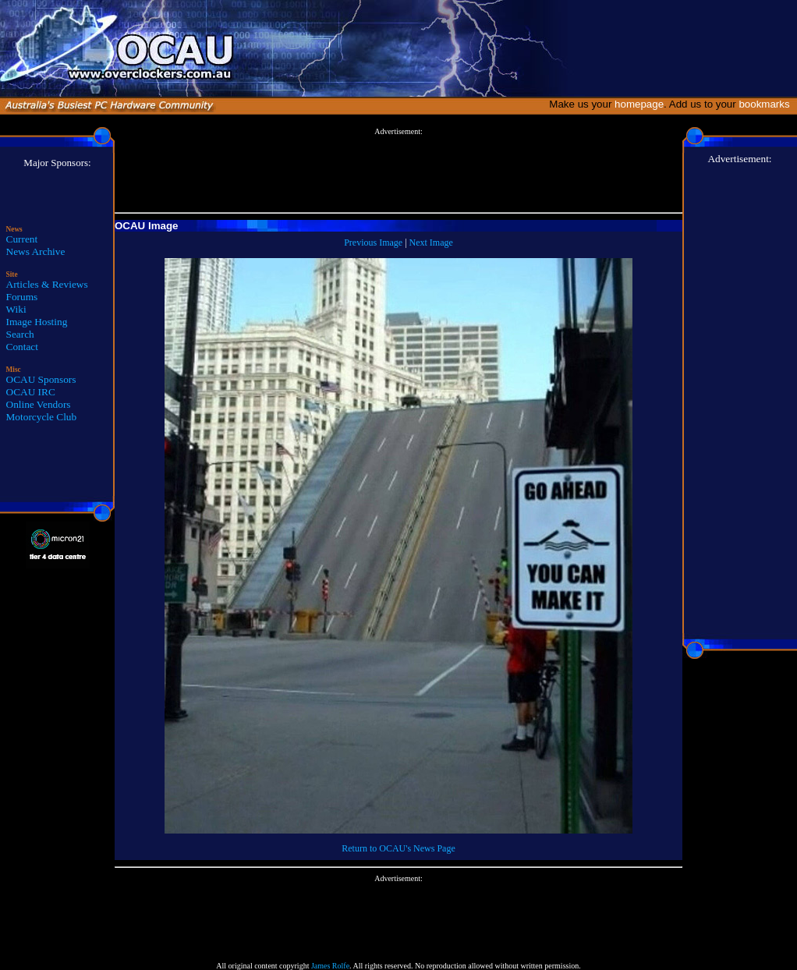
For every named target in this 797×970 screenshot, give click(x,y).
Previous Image (373, 242)
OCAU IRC (30, 392)
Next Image (431, 242)
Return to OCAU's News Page (398, 848)
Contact (22, 346)
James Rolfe (330, 965)
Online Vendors (38, 404)
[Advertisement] (398, 171)
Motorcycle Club (41, 417)
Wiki (16, 309)
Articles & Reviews (47, 284)
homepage (639, 104)
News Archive (36, 251)
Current (22, 239)
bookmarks (767, 104)
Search (20, 334)
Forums (22, 297)
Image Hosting (37, 321)
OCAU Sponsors (41, 379)
